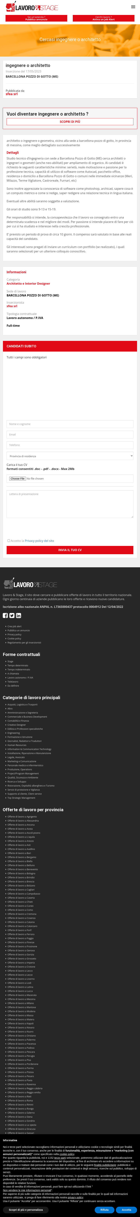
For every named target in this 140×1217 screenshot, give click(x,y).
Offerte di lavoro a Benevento (23, 869)
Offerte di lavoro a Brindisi (21, 877)
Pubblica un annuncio (19, 630)
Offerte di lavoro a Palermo (22, 1039)
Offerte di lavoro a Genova (21, 950)
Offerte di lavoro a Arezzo (21, 841)
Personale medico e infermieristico (25, 765)
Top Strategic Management (21, 797)
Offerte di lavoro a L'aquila (21, 836)
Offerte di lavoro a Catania (21, 922)
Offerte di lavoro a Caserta (21, 897)
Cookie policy (14, 638)
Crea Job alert (15, 626)
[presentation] (35, 528)
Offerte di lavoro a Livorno (21, 978)
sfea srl (12, 94)
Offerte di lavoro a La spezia (22, 1124)
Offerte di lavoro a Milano (21, 1003)
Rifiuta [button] (105, 1209)
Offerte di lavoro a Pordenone (23, 1064)
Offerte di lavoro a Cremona (22, 914)
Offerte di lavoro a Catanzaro (22, 926)
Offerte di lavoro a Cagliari (21, 889)
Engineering (14, 733)
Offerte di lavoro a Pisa (19, 1060)
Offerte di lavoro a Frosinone (22, 946)
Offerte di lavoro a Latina (20, 987)
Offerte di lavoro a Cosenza (22, 918)
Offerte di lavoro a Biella (20, 861)
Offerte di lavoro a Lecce (20, 974)
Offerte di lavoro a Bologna (21, 873)
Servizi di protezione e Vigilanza (24, 789)
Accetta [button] (126, 1209)
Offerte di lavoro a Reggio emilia (24, 1092)
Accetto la (31, 541)
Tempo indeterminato (19, 669)
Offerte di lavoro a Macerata (22, 995)
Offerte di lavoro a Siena (20, 1116)
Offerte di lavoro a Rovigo (21, 1108)
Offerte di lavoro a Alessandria (23, 820)
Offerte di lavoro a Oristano (22, 1035)
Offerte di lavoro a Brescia (21, 881)
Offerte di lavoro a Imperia (21, 962)
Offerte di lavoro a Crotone (21, 966)
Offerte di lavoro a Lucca (20, 991)
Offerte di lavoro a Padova (21, 1047)
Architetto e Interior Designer (28, 284)
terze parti (60, 1157)
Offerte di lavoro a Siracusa (21, 1129)
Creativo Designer (17, 724)
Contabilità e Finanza (18, 720)
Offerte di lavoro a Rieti (19, 1096)
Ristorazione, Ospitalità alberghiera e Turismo (31, 785)
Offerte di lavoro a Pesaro (21, 1076)
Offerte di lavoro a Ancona (21, 824)
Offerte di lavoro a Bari (19, 853)
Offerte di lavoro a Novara (21, 1027)
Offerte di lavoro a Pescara (21, 1051)
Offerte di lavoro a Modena (21, 1011)
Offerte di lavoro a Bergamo (22, 857)
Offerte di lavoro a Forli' (20, 930)
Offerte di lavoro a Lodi (19, 983)
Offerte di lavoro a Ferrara (21, 934)
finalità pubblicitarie (105, 1165)
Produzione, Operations (20, 769)
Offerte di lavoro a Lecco (20, 970)
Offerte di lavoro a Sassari (21, 1133)
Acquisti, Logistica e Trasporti (22, 704)
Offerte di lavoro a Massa (20, 1015)
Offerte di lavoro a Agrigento (22, 816)
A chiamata (13, 673)
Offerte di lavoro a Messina (21, 999)
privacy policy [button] (75, 1197)
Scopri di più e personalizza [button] (26, 1209)
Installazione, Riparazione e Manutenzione (29, 753)
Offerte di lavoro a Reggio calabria (25, 1088)
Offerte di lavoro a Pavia (20, 1080)
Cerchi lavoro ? (104, 18)
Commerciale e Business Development (27, 716)
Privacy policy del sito (39, 541)
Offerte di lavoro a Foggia (21, 938)
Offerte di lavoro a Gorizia (21, 954)
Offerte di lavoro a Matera (21, 1019)
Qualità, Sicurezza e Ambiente (23, 777)
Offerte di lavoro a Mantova (22, 1007)
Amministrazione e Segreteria (23, 712)
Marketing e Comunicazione (22, 761)
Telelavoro (13, 681)
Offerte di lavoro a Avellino (21, 849)
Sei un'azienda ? (36, 18)
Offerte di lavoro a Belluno (21, 865)
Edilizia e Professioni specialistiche (25, 728)
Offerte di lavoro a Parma (21, 1068)
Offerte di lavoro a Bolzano (21, 885)
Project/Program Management (23, 773)
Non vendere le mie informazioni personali (27, 1190)
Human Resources (17, 745)
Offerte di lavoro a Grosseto (22, 958)
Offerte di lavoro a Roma (20, 1100)
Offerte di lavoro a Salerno (21, 1112)
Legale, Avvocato (16, 757)
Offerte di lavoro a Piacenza (22, 1043)
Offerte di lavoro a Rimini (20, 1104)
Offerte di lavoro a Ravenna (22, 1084)
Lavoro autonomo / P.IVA (20, 677)
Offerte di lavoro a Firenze (21, 942)
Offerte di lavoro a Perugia (21, 1056)
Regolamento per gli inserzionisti (24, 642)
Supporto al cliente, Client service (25, 793)
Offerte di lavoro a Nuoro (20, 1031)
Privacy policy (14, 634)
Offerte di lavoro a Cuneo (21, 905)
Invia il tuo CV (70, 550)
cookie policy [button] (67, 1154)
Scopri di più (70, 122)
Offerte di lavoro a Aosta (20, 828)
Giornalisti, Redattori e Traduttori (25, 741)
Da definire (13, 685)
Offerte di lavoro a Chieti (20, 901)
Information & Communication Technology (29, 749)
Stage (10, 661)
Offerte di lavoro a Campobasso (24, 893)
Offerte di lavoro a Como (20, 910)
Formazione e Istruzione (20, 737)
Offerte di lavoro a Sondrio (21, 1120)
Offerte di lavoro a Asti (19, 845)
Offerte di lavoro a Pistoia (21, 1072)
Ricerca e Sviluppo (17, 781)
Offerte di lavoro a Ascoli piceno (24, 832)
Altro (10, 708)
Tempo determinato (18, 665)
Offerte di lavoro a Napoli (21, 1023)
